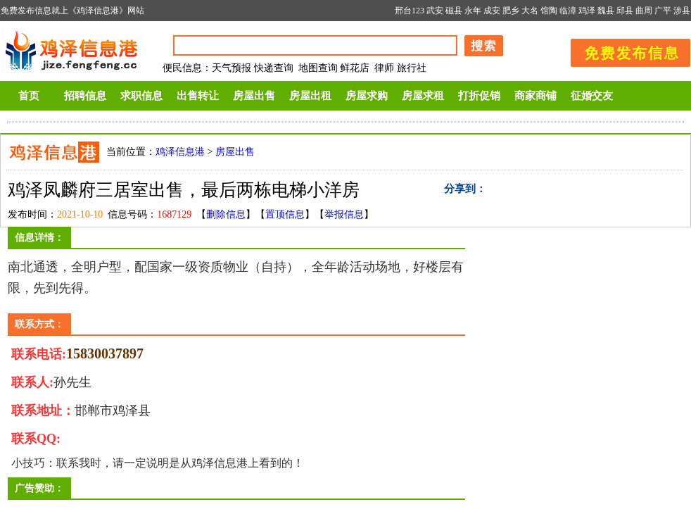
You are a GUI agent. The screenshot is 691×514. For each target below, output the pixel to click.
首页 (28, 95)
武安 (434, 10)
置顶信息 (285, 214)
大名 (529, 10)
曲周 (643, 10)
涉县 (681, 10)
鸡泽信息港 (180, 151)
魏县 (605, 10)
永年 (472, 10)
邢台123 (409, 10)
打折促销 (479, 95)
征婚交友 (592, 95)
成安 (491, 10)
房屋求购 (367, 95)
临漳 (567, 10)
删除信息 (226, 214)
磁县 (453, 10)
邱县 (624, 10)
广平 (662, 10)
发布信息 (623, 50)
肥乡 (510, 10)
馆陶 (548, 10)
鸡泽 (586, 10)
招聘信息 (85, 95)
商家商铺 (535, 95)
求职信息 (141, 95)
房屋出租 (310, 95)
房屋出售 (254, 95)
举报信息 (344, 214)
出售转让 (198, 95)
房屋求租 (423, 95)
